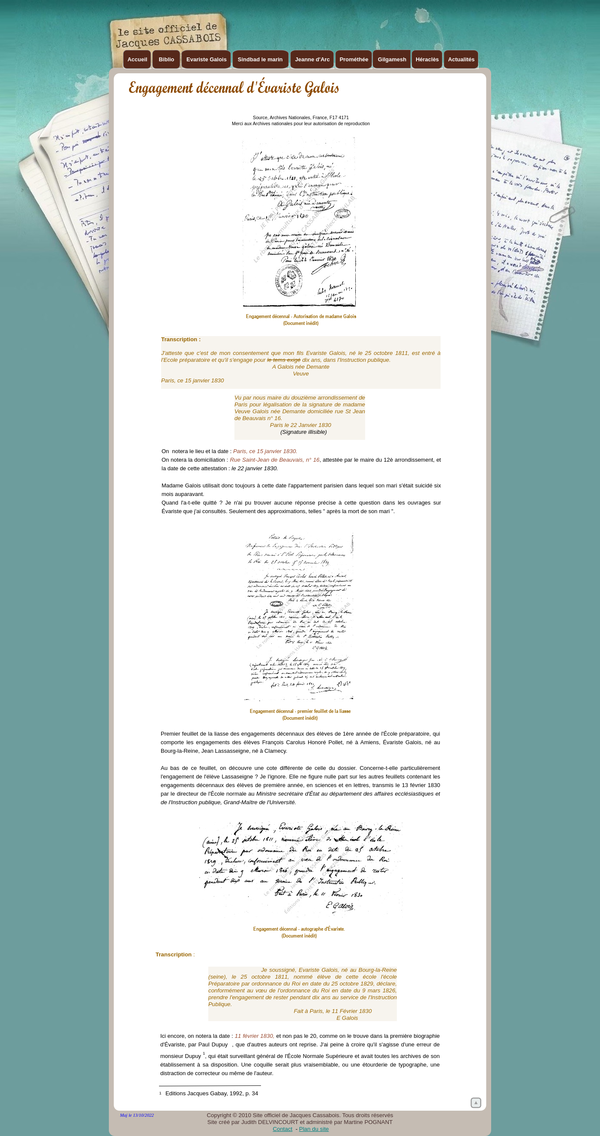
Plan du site (314, 1129)
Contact (282, 1129)
